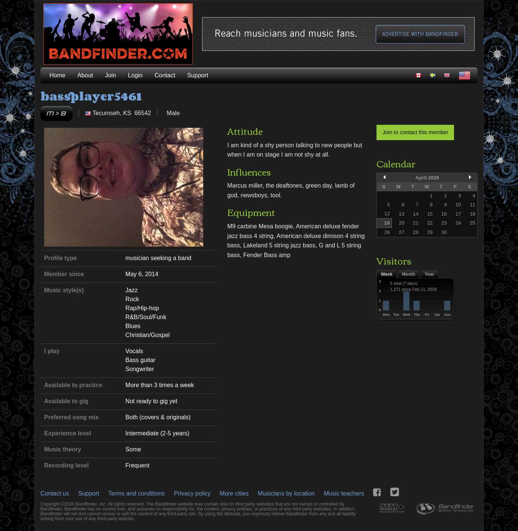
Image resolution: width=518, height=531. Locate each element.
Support (88, 493)
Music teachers (344, 493)
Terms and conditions (136, 493)
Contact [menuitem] (165, 75)
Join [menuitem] (110, 75)
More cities (234, 493)
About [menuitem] (85, 75)
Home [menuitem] (57, 75)
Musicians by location (286, 493)
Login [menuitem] (135, 75)
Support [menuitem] (197, 75)
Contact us (54, 493)
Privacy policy (192, 493)
